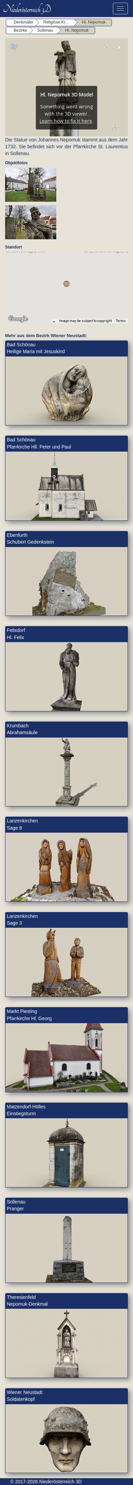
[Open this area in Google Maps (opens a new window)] (18, 319)
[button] (66, 284)
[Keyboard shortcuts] (54, 321)
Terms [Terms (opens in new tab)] (121, 321)
